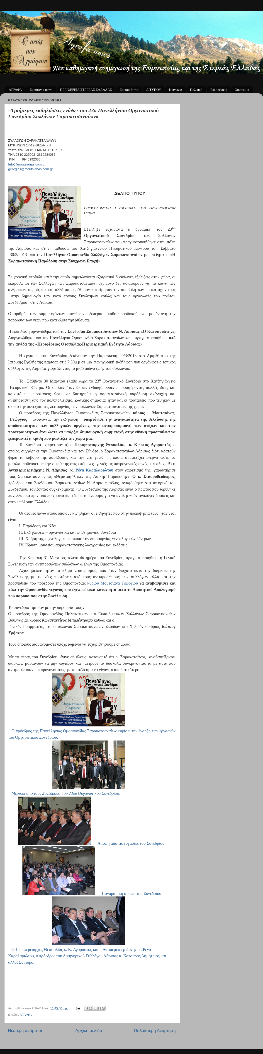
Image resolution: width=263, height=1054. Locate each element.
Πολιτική (196, 89)
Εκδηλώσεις (218, 89)
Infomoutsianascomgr (27, 164)
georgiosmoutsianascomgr (30, 169)
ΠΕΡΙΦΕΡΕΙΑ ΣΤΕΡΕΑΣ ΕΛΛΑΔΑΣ (86, 89)
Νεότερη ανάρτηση (26, 1030)
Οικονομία (242, 89)
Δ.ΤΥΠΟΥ (153, 89)
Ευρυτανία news (41, 89)
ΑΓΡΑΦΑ (26, 1014)
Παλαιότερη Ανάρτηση (155, 1030)
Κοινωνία (175, 89)
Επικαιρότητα (129, 89)
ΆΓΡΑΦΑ (15, 89)
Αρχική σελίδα (88, 1030)
